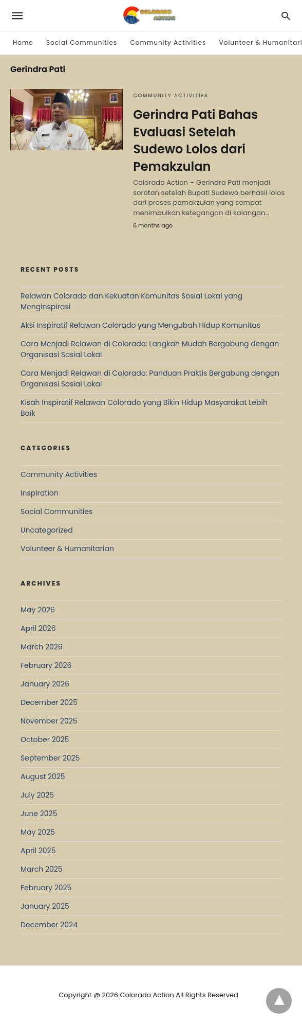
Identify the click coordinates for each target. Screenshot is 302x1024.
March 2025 (42, 869)
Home (23, 42)
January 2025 (45, 906)
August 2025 (43, 776)
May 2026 (38, 610)
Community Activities (168, 42)
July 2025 (37, 795)
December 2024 (49, 925)
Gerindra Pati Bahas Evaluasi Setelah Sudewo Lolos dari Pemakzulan (195, 140)
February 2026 (46, 665)
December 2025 (49, 702)
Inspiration (40, 493)
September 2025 (50, 758)
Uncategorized (47, 530)
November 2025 (49, 721)
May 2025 (38, 832)
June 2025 (39, 813)
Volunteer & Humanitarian (67, 548)
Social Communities (81, 42)
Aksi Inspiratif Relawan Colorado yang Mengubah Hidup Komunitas (140, 325)
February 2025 (46, 887)
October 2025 (45, 739)
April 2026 (38, 628)
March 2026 (42, 647)
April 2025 (38, 850)
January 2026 (45, 684)
